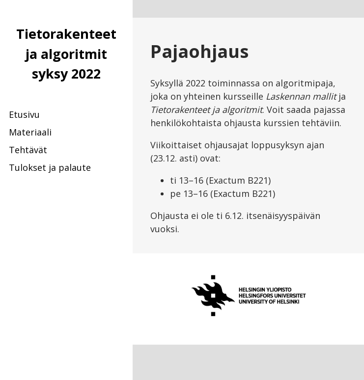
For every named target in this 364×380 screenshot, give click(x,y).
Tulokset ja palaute (50, 167)
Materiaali (30, 132)
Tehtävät (28, 150)
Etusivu (24, 114)
